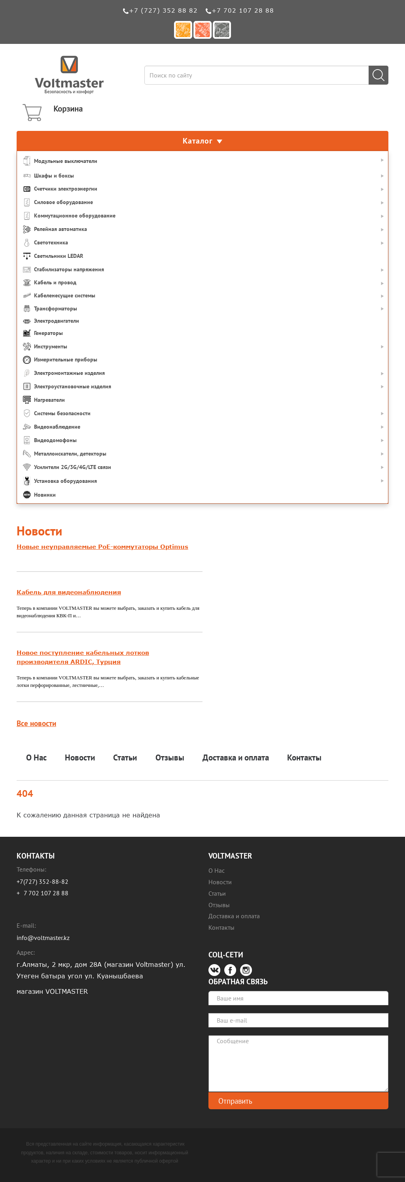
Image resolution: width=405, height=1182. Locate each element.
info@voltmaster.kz (43, 938)
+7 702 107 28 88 (243, 10)
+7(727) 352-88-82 (42, 881)
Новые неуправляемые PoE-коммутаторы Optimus (102, 546)
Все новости (36, 723)
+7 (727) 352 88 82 (163, 10)
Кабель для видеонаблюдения (69, 592)
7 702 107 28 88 (46, 893)
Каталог (202, 141)
